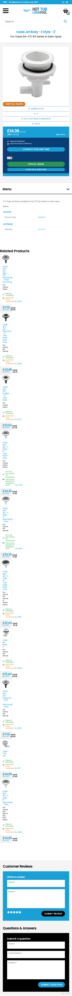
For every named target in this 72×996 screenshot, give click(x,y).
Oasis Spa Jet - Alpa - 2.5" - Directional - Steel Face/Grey (6, 274)
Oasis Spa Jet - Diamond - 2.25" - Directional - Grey (6, 699)
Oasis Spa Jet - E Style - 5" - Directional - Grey (6, 798)
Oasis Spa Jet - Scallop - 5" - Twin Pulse (6, 393)
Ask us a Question (36, 169)
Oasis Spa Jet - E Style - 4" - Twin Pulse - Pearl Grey (6, 580)
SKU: (58, 134)
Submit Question (51, 984)
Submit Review (53, 913)
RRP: (10, 134)
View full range (14, 104)
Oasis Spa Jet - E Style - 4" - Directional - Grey (6, 515)
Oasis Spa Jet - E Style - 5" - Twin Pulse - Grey (6, 450)
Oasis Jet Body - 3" (6, 643)
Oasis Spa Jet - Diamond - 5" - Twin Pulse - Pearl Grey (6, 333)
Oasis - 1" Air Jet (6, 753)
